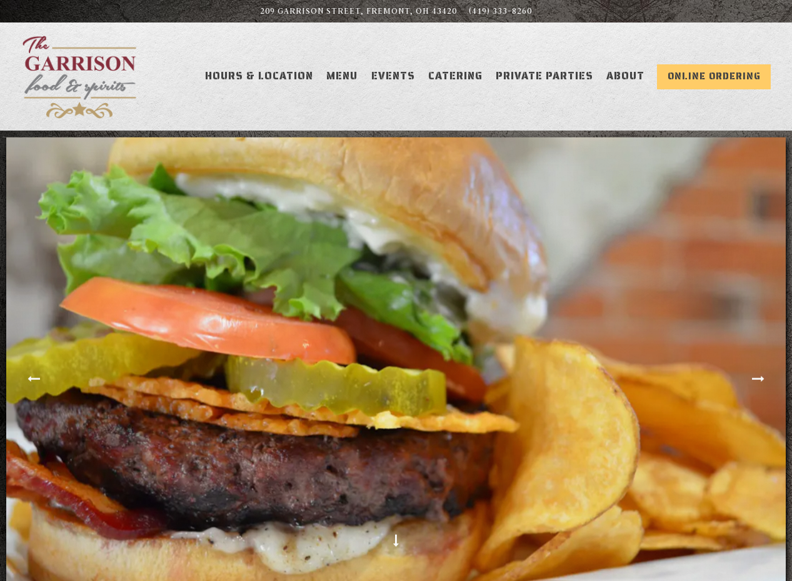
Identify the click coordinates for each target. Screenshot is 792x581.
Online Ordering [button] (714, 76)
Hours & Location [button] (259, 76)
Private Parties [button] (544, 76)
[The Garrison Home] (79, 76)
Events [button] (393, 76)
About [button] (625, 76)
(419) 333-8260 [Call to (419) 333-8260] (500, 11)
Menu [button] (342, 76)
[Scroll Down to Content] (396, 541)
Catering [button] (455, 76)
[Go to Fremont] (358, 11)
